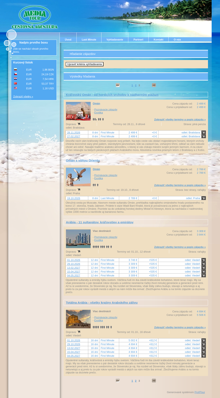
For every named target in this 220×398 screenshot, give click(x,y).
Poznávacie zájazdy (105, 109)
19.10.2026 (73, 198)
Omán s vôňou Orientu (83, 160)
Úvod (68, 39)
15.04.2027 (73, 271)
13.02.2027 (73, 267)
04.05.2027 (73, 275)
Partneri (138, 39)
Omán (96, 103)
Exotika (98, 112)
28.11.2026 (73, 132)
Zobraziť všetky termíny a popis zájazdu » (180, 119)
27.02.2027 (73, 136)
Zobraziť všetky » (23, 96)
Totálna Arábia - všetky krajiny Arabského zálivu (102, 302)
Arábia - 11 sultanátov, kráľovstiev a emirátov (99, 222)
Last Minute (89, 39)
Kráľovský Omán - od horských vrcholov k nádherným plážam (112, 94)
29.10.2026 (73, 263)
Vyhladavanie (115, 39)
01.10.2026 (73, 260)
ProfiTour (200, 392)
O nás (177, 39)
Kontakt (158, 39)
